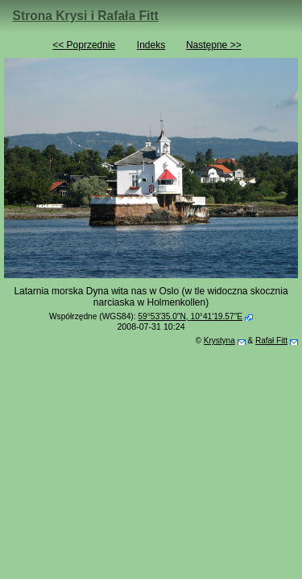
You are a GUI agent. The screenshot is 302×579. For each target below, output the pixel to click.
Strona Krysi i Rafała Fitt (86, 16)
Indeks (151, 45)
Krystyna (219, 340)
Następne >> (214, 45)
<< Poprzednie (83, 45)
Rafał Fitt (271, 340)
